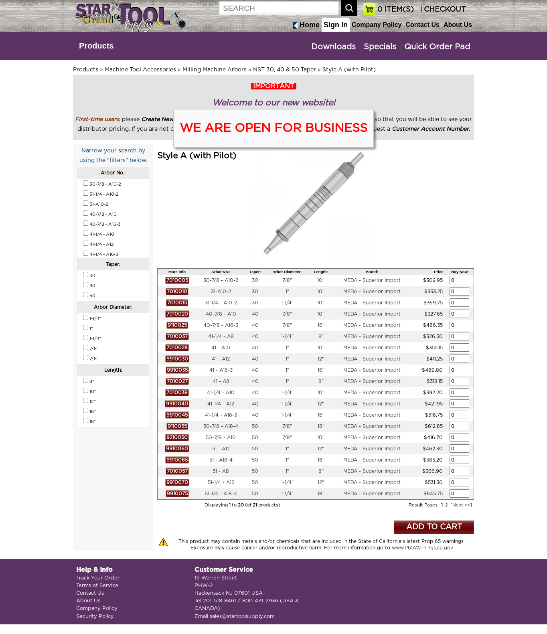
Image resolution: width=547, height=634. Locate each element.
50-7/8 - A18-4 (220, 426)
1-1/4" (287, 302)
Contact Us (422, 24)
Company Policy (376, 24)
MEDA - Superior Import (372, 280)
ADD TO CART (434, 527)
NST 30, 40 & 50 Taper (284, 70)
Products (96, 45)
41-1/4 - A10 (221, 392)
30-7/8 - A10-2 (220, 280)
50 (255, 426)
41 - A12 (221, 358)
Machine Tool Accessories (140, 70)
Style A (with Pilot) (349, 70)
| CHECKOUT (442, 9)
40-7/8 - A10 (221, 314)
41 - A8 (221, 381)
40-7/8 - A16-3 (220, 325)
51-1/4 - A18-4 (221, 493)
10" (320, 280)
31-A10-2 (221, 291)
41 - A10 (220, 347)
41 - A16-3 (221, 370)
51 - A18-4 (221, 460)
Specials (380, 47)
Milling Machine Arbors (214, 70)
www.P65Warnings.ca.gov (422, 547)
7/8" (287, 280)
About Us (458, 24)
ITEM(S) (395, 9)
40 (255, 314)
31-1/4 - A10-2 (221, 302)
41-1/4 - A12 (220, 403)
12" (321, 358)
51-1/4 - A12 (221, 482)
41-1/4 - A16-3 (221, 415)
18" (321, 426)
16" (321, 325)
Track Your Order (98, 578)
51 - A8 (221, 471)
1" (287, 291)
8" (321, 336)
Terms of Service (97, 585)
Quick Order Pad (437, 47)
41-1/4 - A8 (221, 336)
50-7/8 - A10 (221, 437)
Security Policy (95, 616)
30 (255, 280)
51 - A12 (221, 448)
